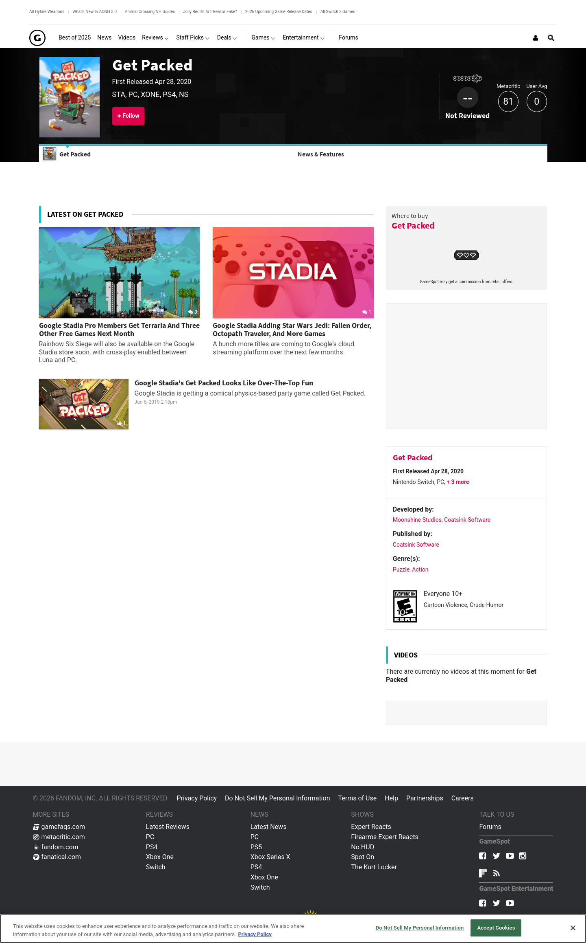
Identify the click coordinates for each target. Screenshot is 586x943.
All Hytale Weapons (46, 11)
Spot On (362, 857)
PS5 (256, 847)
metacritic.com (59, 837)
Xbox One (160, 857)
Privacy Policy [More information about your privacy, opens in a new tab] (254, 934)
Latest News (269, 827)
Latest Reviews (168, 827)
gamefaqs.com (59, 827)
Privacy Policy (197, 798)
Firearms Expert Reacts (384, 837)
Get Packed (152, 65)
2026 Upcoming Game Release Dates (278, 11)
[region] (293, 928)
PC (150, 837)
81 (508, 101)
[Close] (573, 928)
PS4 (152, 847)
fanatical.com (57, 857)
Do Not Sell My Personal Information (277, 798)
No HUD (362, 847)
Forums (490, 827)
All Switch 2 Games (337, 11)
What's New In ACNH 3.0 (94, 11)
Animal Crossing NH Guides (150, 11)
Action (420, 569)
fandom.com (55, 847)
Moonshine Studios (417, 520)
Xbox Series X (270, 857)
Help (391, 798)
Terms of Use (357, 798)
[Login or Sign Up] (535, 38)
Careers (462, 798)
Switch (156, 867)
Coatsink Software (467, 520)
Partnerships (424, 798)
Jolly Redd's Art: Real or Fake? (210, 11)
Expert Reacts (371, 827)
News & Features (321, 154)
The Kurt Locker (373, 867)
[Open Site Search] (551, 38)
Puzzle (401, 569)
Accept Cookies (496, 928)
